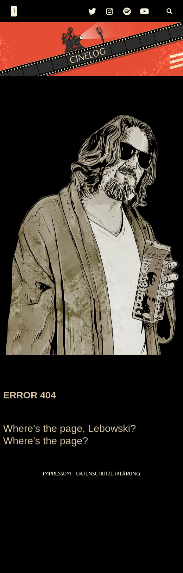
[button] (14, 11)
